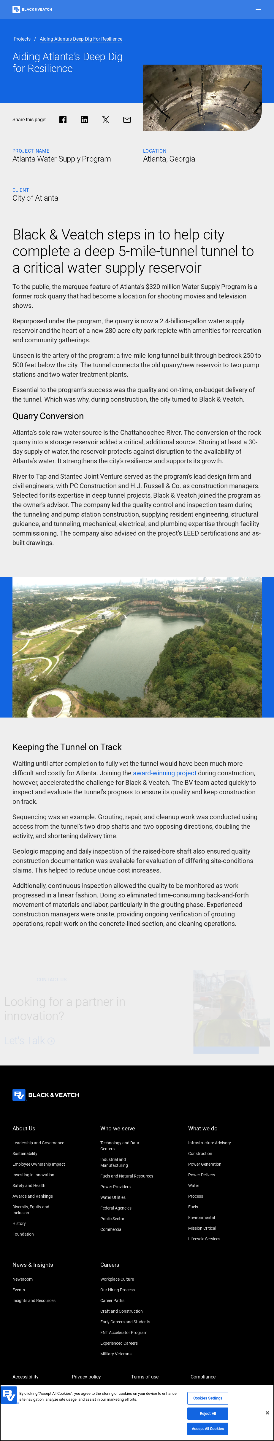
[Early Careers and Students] (127, 1322)
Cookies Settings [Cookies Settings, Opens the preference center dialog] (207, 1399)
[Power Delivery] (215, 1175)
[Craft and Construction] (127, 1311)
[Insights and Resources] (39, 1300)
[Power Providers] (127, 1187)
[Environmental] (215, 1217)
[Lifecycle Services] (215, 1239)
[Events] (39, 1290)
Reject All (208, 1414)
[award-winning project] (165, 773)
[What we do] (215, 1132)
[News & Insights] (39, 1268)
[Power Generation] (215, 1164)
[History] (39, 1223)
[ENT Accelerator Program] (127, 1332)
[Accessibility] (39, 1377)
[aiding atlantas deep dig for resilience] (81, 39)
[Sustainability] (39, 1153)
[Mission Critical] (215, 1228)
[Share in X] (105, 119)
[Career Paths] (127, 1300)
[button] (258, 9)
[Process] (215, 1196)
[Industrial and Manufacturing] (127, 1162)
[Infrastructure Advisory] (215, 1143)
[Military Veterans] (127, 1354)
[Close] (267, 1413)
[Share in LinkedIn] (84, 119)
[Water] (215, 1185)
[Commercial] (127, 1229)
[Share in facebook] (63, 119)
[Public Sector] (127, 1219)
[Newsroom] (39, 1279)
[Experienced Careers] (127, 1343)
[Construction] (215, 1153)
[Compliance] (217, 1377)
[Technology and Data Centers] (127, 1146)
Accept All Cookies (208, 1429)
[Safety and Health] (39, 1185)
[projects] (22, 39)
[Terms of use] (158, 1377)
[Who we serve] (127, 1132)
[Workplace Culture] (127, 1279)
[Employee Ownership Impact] (39, 1164)
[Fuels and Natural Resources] (127, 1176)
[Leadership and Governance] (39, 1143)
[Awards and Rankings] (39, 1196)
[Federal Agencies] (127, 1208)
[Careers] (127, 1268)
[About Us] (39, 1132)
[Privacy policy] (98, 1377)
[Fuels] (215, 1207)
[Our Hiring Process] (127, 1290)
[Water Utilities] (127, 1197)
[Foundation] (39, 1234)
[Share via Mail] (127, 119)
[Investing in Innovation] (39, 1175)
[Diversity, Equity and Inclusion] (39, 1210)
